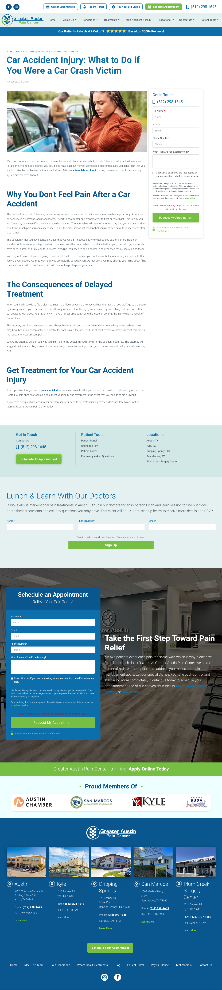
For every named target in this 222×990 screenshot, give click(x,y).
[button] (69, 20)
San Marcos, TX (155, 456)
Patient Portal (89, 440)
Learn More (20, 920)
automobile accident (84, 170)
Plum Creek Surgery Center (162, 461)
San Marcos (130, 692)
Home (52, 19)
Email (156, 124)
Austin (180, 686)
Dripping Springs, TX (158, 451)
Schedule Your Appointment (110, 948)
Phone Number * (86, 520)
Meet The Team (34, 965)
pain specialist (49, 390)
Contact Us (22, 440)
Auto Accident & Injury (138, 19)
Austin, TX (152, 440)
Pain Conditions (60, 965)
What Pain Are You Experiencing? (171, 151)
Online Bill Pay (89, 445)
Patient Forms (89, 451)
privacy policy (189, 198)
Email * (152, 520)
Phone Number (161, 138)
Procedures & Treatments (92, 965)
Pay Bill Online (160, 965)
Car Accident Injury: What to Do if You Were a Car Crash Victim (50, 51)
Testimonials (184, 965)
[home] (23, 20)
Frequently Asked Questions (97, 456)
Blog (18, 51)
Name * (11, 520)
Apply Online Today (149, 769)
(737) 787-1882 (201, 917)
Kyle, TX (151, 445)
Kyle (190, 686)
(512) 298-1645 (32, 907)
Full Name (159, 110)
